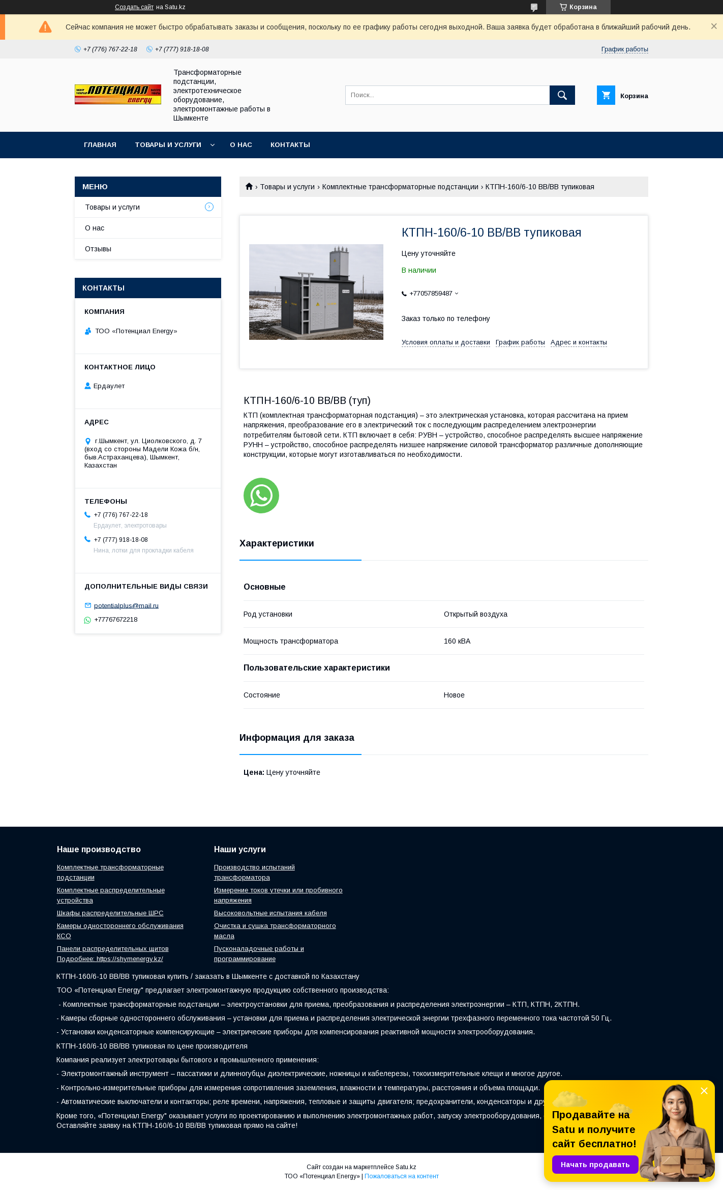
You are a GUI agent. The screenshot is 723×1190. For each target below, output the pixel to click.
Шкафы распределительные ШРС (110, 913)
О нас (241, 145)
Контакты (290, 145)
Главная (100, 145)
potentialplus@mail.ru (126, 605)
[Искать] (562, 95)
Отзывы (98, 249)
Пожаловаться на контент (402, 1176)
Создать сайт (134, 7)
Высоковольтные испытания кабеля (270, 913)
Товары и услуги (168, 145)
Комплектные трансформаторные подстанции (400, 187)
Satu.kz (406, 1167)
